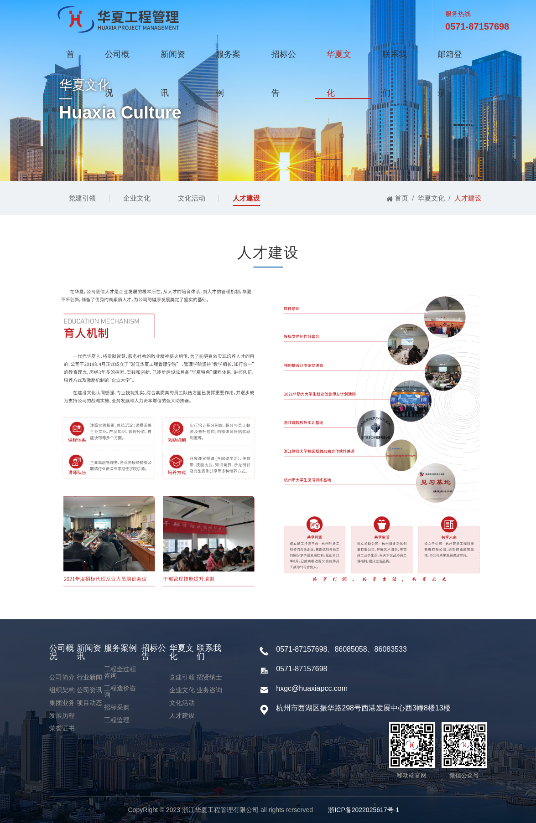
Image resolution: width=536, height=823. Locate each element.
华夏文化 (339, 62)
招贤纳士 (209, 677)
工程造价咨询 (120, 691)
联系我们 (394, 62)
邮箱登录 (449, 62)
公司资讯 (89, 690)
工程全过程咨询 (120, 672)
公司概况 (117, 62)
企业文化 (137, 198)
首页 (70, 62)
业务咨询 (209, 690)
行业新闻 (89, 677)
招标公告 (283, 62)
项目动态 (89, 702)
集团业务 (62, 702)
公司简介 (62, 677)
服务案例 (228, 62)
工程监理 (117, 720)
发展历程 (62, 715)
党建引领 (82, 198)
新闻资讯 (173, 62)
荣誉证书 (62, 728)
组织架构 (62, 690)
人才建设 (246, 198)
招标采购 (117, 707)
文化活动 (191, 198)
